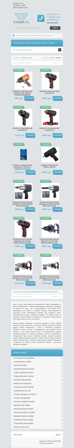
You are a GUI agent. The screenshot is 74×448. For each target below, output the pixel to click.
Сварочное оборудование (22, 380)
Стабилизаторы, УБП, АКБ (22, 391)
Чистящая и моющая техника (24, 402)
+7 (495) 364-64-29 (53, 17)
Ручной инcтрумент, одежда (23, 420)
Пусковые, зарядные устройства (25, 394)
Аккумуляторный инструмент (24, 369)
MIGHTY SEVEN (41, 292)
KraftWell (33, 292)
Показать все (28, 62)
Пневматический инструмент (23, 35)
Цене (30, 58)
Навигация (17, 435)
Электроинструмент (20, 365)
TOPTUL (55, 292)
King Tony (27, 292)
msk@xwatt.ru (52, 20)
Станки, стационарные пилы (23, 373)
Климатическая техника (22, 405)
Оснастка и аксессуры (21, 427)
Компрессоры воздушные (23, 384)
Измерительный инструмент (24, 409)
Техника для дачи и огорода (24, 376)
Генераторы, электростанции (23, 387)
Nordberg (50, 292)
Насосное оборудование (22, 398)
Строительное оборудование (23, 423)
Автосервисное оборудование (24, 358)
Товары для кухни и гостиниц (24, 413)
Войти (58, 435)
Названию (24, 58)
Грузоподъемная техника (22, 362)
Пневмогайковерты (35, 35)
